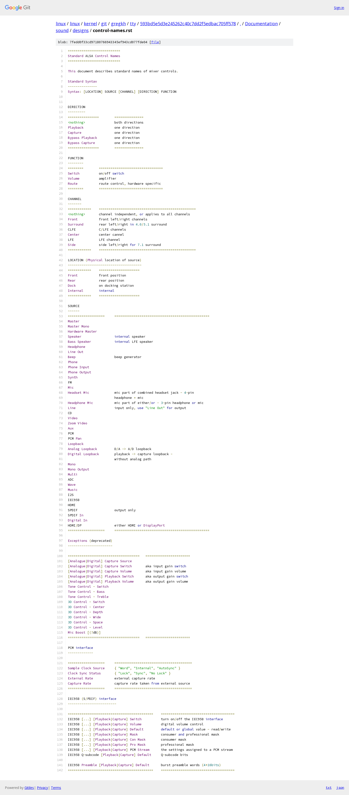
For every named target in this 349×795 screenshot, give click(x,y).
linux (61, 23)
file (155, 42)
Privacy (42, 787)
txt (329, 787)
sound (62, 30)
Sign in (339, 7)
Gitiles (29, 787)
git (104, 23)
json (340, 787)
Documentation (261, 23)
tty (133, 23)
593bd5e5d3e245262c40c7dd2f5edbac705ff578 (188, 23)
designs (81, 30)
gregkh (118, 23)
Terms (56, 787)
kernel (90, 23)
